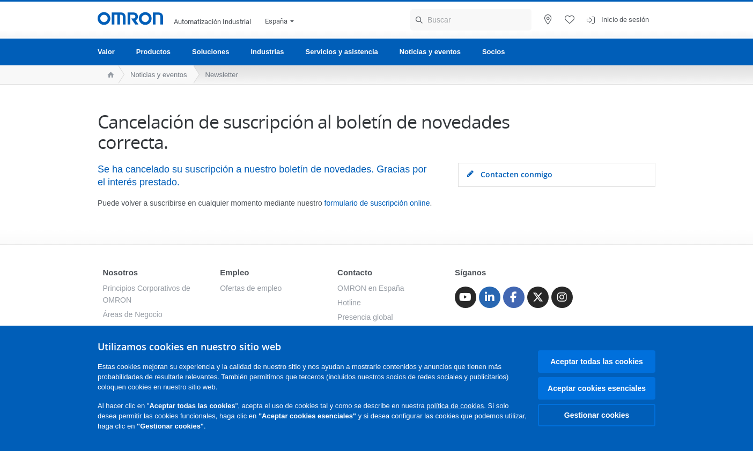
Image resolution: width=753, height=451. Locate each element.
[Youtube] (465, 297)
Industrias (267, 52)
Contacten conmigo (509, 174)
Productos (153, 52)
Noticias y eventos (430, 52)
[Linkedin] (489, 297)
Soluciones (210, 52)
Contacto (354, 272)
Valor (106, 52)
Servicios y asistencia (342, 52)
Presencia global (365, 317)
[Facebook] (514, 297)
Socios (493, 52)
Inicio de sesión (625, 20)
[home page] (108, 74)
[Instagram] (562, 297)
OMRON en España (370, 288)
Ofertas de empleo (251, 288)
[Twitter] (538, 297)
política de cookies (455, 406)
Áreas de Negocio (132, 314)
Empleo (234, 272)
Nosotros (120, 272)
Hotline (349, 302)
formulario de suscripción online (377, 203)
